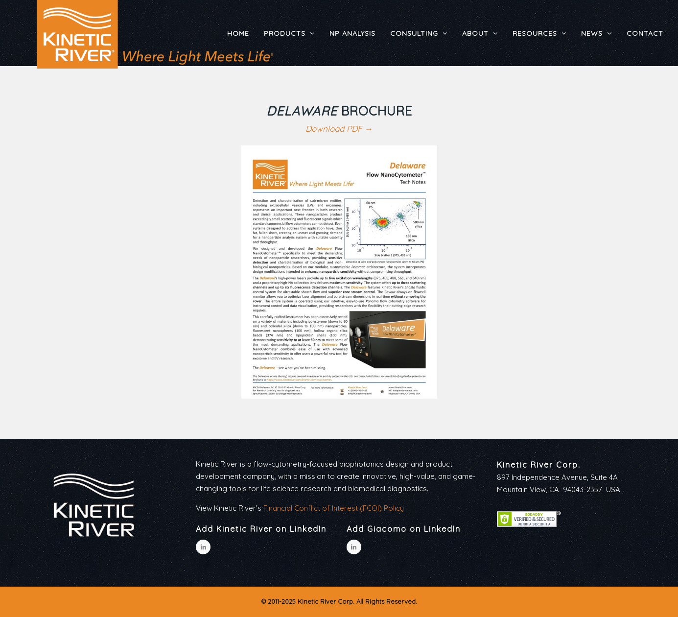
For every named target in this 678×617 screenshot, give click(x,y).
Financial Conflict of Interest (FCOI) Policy (333, 508)
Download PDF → (339, 128)
